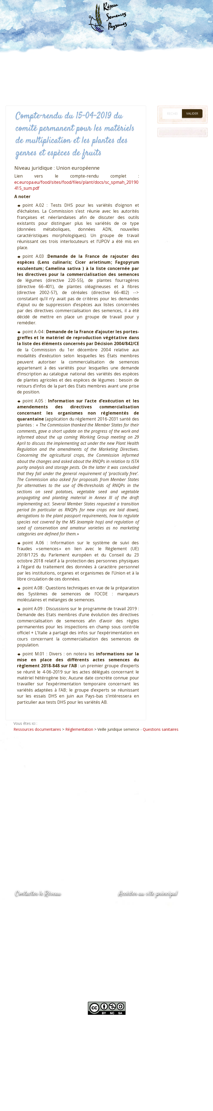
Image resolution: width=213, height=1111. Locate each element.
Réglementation (79, 729)
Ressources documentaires (37, 729)
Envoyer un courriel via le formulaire (56, 928)
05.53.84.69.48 (34, 917)
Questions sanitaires (160, 729)
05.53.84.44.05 (34, 907)
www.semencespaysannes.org (148, 906)
